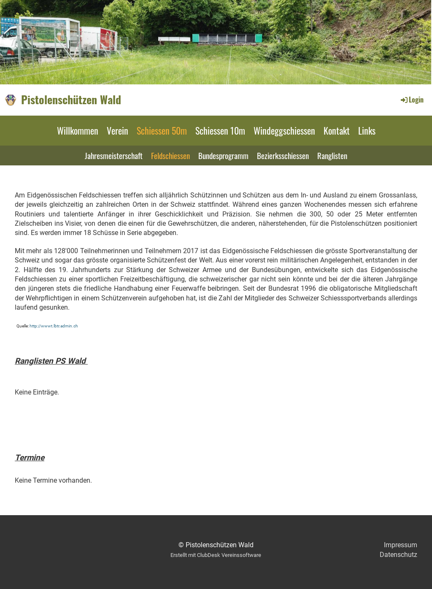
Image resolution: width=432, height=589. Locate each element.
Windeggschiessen (284, 130)
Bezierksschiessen (283, 155)
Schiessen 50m (162, 130)
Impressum (400, 545)
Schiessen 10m (220, 130)
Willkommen (77, 130)
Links (366, 130)
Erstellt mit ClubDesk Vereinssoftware (215, 555)
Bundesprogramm (223, 155)
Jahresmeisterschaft (114, 155)
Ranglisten (332, 155)
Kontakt (337, 130)
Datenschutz (398, 555)
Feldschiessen (170, 155)
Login (412, 100)
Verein (117, 130)
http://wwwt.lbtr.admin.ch (54, 326)
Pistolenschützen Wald (71, 99)
